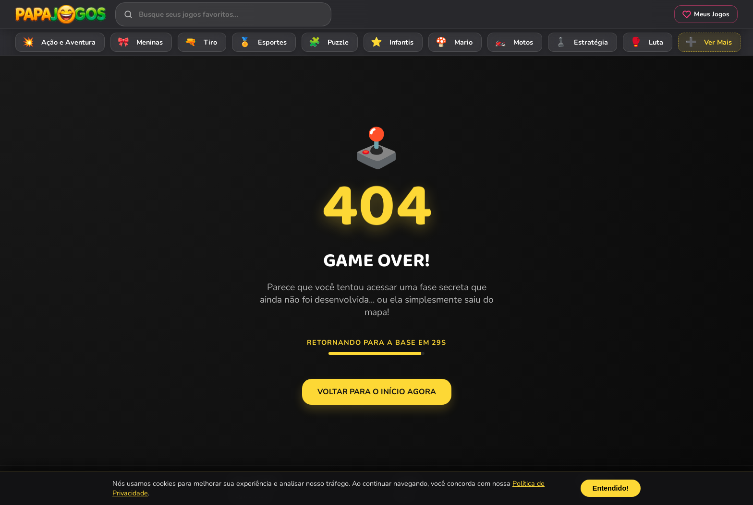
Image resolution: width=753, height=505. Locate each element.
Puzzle (327, 42)
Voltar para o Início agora (376, 392)
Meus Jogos (705, 14)
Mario (453, 42)
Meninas (139, 42)
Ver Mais (707, 42)
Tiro (199, 42)
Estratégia (580, 42)
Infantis (390, 42)
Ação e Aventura (58, 42)
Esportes (261, 42)
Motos (512, 42)
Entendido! (611, 488)
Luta (645, 42)
